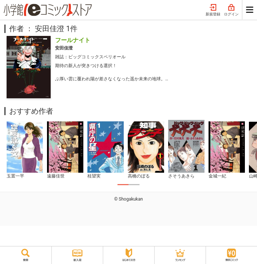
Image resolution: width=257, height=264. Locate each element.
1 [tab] (122, 184)
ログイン (231, 10)
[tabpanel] (24, 150)
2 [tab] (134, 184)
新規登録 (213, 10)
